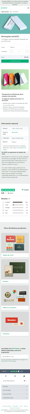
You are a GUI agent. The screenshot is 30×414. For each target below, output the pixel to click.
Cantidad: (4, 51)
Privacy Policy (15, 406)
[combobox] (19, 47)
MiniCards (15, 132)
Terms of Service (9, 361)
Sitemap (26, 406)
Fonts (21, 406)
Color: (3, 47)
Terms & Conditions (6, 406)
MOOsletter (15, 349)
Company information (15, 408)
